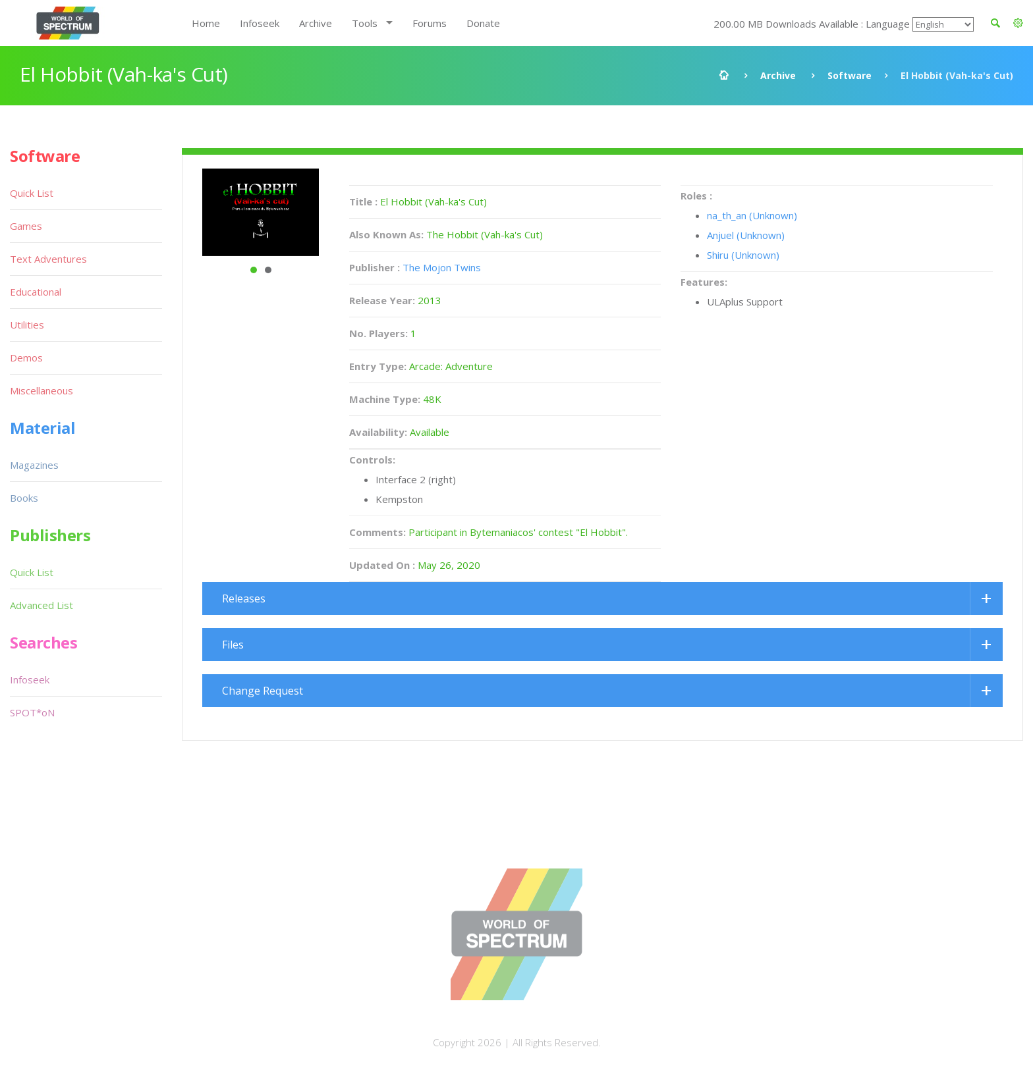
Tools (364, 23)
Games (26, 225)
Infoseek (259, 23)
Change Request (262, 690)
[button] (1018, 23)
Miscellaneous (41, 390)
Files (233, 644)
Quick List (31, 192)
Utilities (27, 324)
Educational (35, 291)
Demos (26, 357)
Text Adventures (48, 258)
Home (206, 23)
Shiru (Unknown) (743, 254)
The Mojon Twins (442, 267)
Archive (315, 23)
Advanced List (41, 605)
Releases (243, 598)
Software (849, 75)
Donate (483, 23)
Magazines (34, 464)
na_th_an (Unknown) (752, 215)
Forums (429, 23)
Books (24, 497)
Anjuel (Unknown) (746, 235)
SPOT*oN (32, 712)
